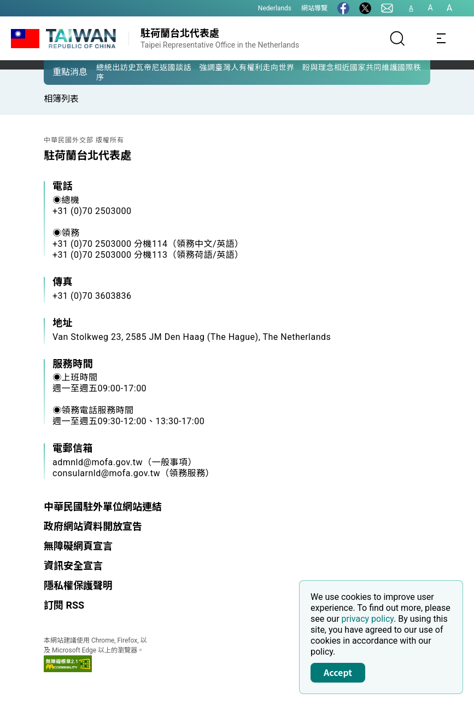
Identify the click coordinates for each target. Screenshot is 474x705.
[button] (60, 72)
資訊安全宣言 (73, 565)
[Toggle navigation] (441, 38)
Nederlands (274, 8)
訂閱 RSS (64, 605)
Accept (338, 672)
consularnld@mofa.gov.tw (106, 473)
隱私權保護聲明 (78, 585)
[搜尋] (397, 38)
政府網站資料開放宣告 (93, 526)
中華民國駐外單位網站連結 (103, 506)
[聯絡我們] (387, 8)
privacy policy (368, 619)
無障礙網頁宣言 (78, 546)
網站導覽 (314, 8)
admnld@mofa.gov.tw (97, 462)
